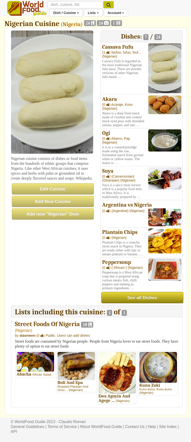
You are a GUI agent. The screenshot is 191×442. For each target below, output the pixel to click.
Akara (109, 99)
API (14, 431)
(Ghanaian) (111, 180)
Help (152, 427)
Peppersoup (116, 262)
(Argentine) (120, 211)
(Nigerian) (109, 56)
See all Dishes (142, 297)
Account (116, 13)
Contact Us (135, 427)
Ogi (106, 133)
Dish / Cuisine (66, 13)
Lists (93, 13)
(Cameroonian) (122, 176)
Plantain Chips (120, 232)
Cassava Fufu (117, 47)
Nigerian (23, 330)
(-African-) (119, 268)
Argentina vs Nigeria (127, 205)
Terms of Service (62, 427)
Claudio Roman (72, 422)
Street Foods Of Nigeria (47, 324)
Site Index (167, 427)
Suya (108, 171)
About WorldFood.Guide (101, 427)
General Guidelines (27, 427)
